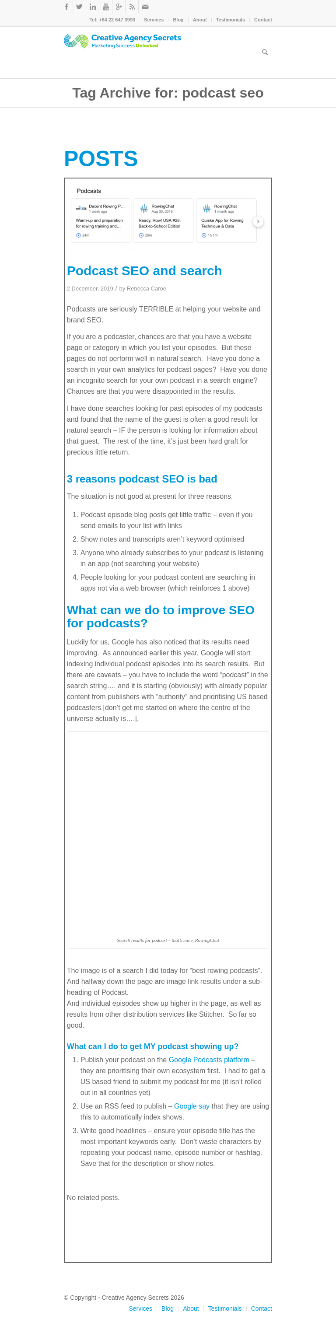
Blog (178, 19)
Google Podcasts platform (209, 1060)
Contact (263, 19)
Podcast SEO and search (144, 270)
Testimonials (230, 19)
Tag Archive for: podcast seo (167, 93)
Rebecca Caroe (146, 288)
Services (154, 19)
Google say (192, 1106)
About (200, 19)
